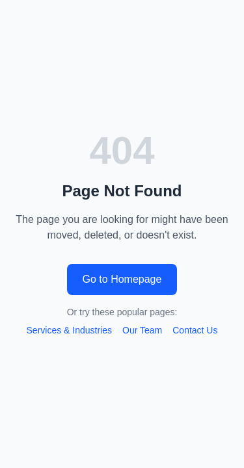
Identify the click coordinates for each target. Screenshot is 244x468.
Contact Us (194, 330)
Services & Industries (70, 330)
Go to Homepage (122, 279)
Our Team (142, 330)
